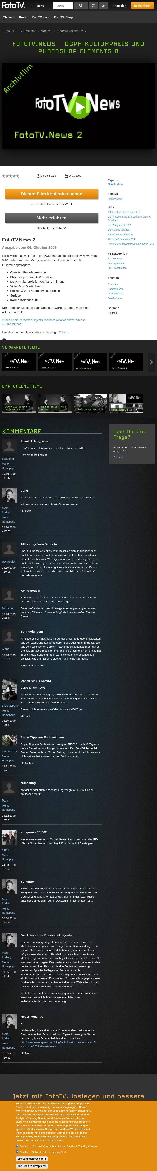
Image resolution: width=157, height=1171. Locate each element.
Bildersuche (93, 5)
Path (5, 800)
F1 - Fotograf (115, 258)
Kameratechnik (116, 289)
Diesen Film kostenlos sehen (51, 193)
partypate (8, 458)
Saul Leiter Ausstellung (120, 234)
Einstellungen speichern (32, 1158)
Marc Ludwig (115, 184)
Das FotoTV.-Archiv (37, 31)
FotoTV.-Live (40, 17)
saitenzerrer (9, 751)
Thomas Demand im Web (122, 239)
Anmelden (119, 5)
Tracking (24, 1146)
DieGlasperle (10, 705)
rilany (5, 849)
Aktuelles (113, 284)
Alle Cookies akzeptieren (32, 1166)
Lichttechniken (115, 293)
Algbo (5, 649)
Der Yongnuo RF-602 (119, 225)
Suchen (81, 5)
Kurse (23, 17)
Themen (8, 17)
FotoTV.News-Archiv (69, 31)
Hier (65, 332)
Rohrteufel (8, 561)
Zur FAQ (118, 457)
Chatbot (24, 1152)
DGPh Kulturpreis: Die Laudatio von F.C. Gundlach (130, 218)
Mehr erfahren (52, 218)
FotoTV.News (115, 198)
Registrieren (142, 5)
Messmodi (8, 608)
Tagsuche (103, 5)
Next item (151, 362)
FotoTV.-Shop (63, 17)
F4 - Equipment (116, 263)
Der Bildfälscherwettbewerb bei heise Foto (131, 244)
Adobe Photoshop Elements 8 (124, 212)
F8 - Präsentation (117, 268)
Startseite (11, 31)
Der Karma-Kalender (119, 229)
